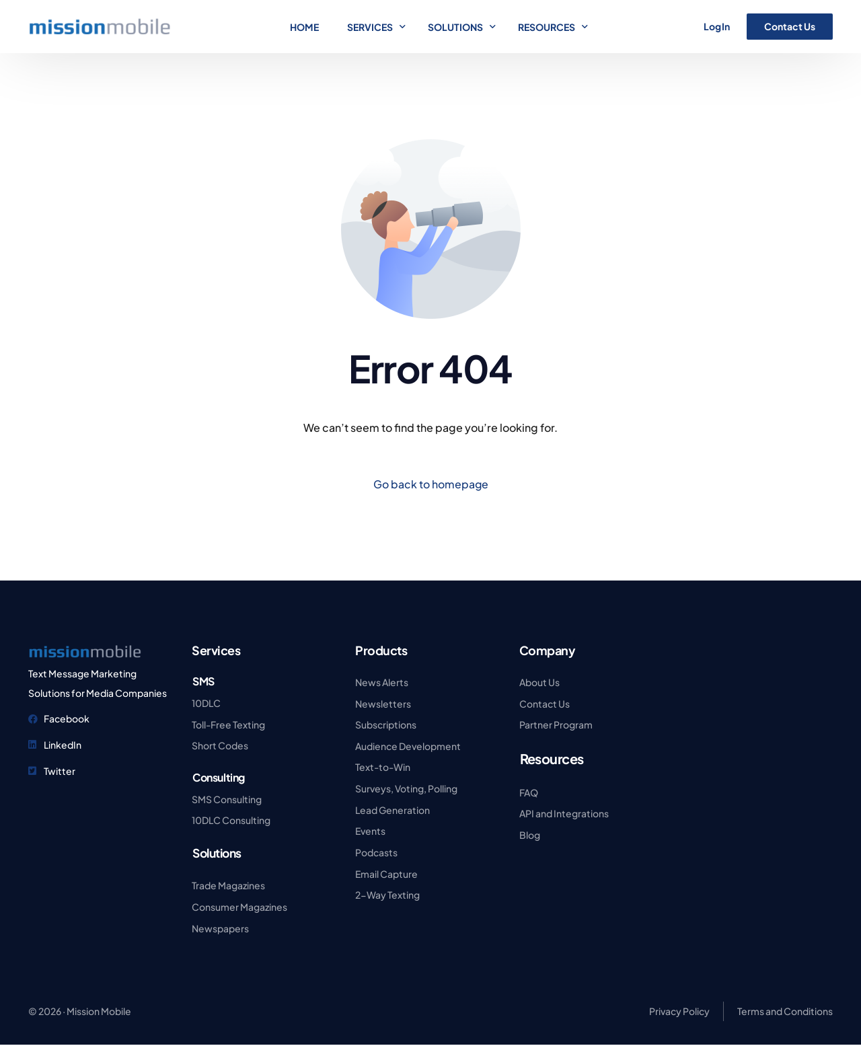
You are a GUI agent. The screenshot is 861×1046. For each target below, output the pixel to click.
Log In (717, 26)
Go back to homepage (430, 484)
